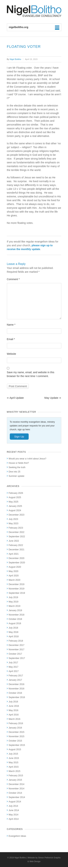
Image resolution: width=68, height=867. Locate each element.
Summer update (16, 476)
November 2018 (16, 614)
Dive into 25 (14, 471)
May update (52, 397)
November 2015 (16, 736)
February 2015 (16, 775)
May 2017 (13, 667)
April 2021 (14, 554)
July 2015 (13, 754)
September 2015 (17, 745)
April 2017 (14, 671)
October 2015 (15, 741)
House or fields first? (19, 463)
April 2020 (14, 575)
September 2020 (17, 562)
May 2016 (13, 710)
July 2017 (13, 662)
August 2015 (15, 749)
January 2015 (15, 780)
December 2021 (16, 549)
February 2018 (16, 641)
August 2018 (15, 623)
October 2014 (15, 793)
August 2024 (15, 510)
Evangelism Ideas (17, 836)
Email (11, 339)
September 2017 (17, 658)
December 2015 (16, 732)
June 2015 (14, 758)
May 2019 (13, 601)
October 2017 (15, 654)
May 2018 (13, 632)
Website (11, 353)
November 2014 (16, 788)
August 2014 (15, 801)
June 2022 (14, 541)
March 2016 (14, 719)
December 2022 (16, 532)
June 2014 (14, 810)
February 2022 (16, 545)
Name (11, 324)
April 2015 (14, 767)
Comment (13, 279)
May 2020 (13, 571)
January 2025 (15, 506)
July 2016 (13, 701)
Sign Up (19, 436)
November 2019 (16, 588)
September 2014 (17, 797)
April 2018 (14, 636)
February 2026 (16, 493)
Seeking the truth (17, 467)
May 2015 (13, 762)
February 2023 (16, 528)
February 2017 (16, 675)
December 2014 (16, 784)
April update (15, 397)
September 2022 (17, 536)
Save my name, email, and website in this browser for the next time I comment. (30, 374)
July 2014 (13, 806)
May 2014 (13, 814)
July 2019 (13, 597)
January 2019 (15, 610)
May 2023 (13, 523)
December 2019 (16, 584)
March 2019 (14, 606)
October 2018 (15, 619)
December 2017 (16, 645)
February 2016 (16, 723)
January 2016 (15, 727)
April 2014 (14, 819)
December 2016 (16, 684)
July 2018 (13, 628)
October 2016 (15, 693)
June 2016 (14, 706)
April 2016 (14, 714)
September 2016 (17, 697)
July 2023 (13, 519)
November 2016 (16, 688)
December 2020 (16, 558)
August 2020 (15, 567)
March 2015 (14, 771)
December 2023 (16, 515)
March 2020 (14, 580)
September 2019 (17, 593)
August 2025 (15, 497)
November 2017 (16, 649)
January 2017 (15, 680)
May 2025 (13, 501)
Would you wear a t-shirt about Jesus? (27, 458)
